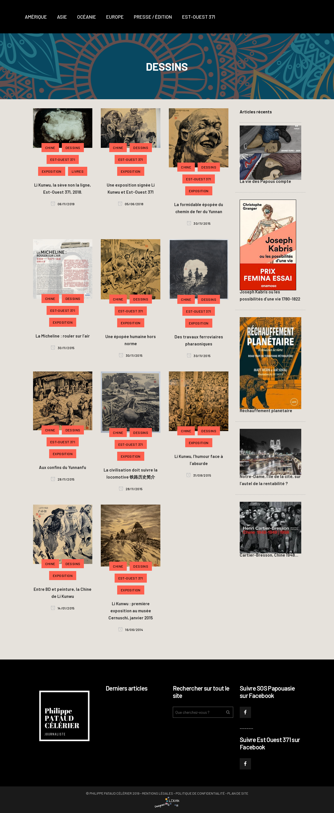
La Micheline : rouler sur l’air (63, 335)
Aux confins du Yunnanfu (62, 467)
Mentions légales (157, 793)
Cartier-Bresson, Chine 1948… (269, 554)
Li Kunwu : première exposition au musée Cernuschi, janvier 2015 (130, 610)
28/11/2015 (63, 479)
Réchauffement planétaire (266, 410)
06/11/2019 (63, 204)
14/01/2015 (63, 608)
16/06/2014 (130, 630)
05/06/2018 (131, 204)
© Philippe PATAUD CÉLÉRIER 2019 (112, 793)
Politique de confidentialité (200, 793)
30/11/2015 (199, 223)
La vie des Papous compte (265, 181)
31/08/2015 (198, 475)
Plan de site (237, 793)
